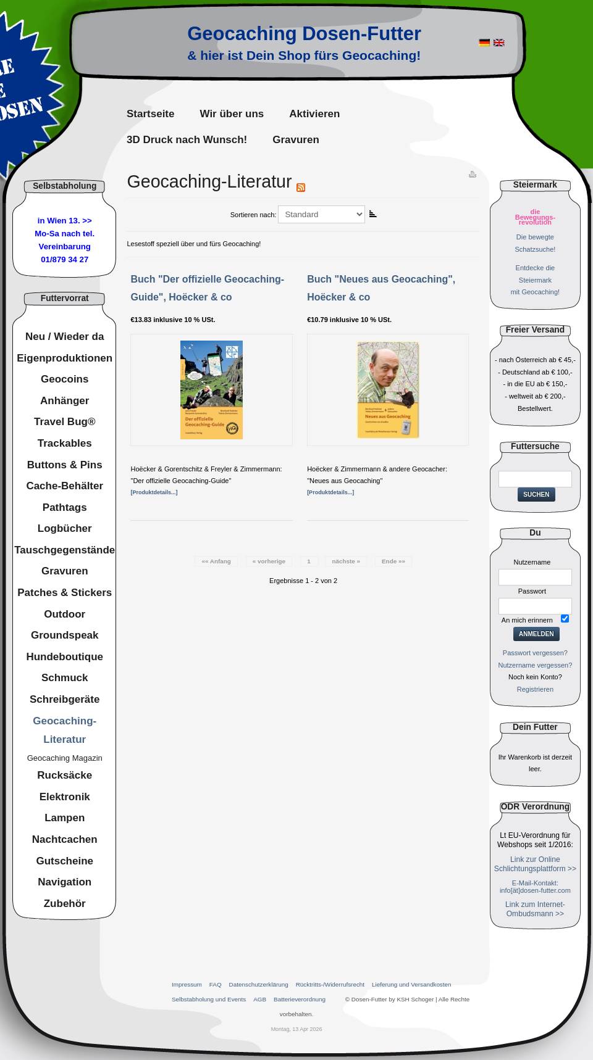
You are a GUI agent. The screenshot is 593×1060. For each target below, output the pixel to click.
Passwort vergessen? (535, 652)
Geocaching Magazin (65, 758)
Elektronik (65, 797)
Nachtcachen (65, 839)
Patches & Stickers (64, 592)
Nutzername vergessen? (535, 665)
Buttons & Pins (65, 465)
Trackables (65, 443)
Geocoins (64, 379)
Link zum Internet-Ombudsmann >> (535, 909)
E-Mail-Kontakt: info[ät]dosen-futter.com (535, 886)
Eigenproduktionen (64, 358)
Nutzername (531, 562)
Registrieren (535, 689)
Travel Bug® (64, 422)
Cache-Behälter (64, 486)
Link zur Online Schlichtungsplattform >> (535, 864)
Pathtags (65, 507)
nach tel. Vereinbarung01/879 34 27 (67, 246)
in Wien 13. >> (65, 220)
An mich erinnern (527, 620)
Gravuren (64, 571)
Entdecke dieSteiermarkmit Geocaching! (535, 280)
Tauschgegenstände (64, 550)
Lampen (64, 818)
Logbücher (65, 528)
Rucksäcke (64, 775)
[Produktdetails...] (153, 492)
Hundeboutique (64, 657)
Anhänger (64, 401)
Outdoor (64, 614)
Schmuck (64, 678)
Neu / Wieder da (64, 336)
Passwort (532, 591)
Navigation (64, 882)
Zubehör (65, 903)
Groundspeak (65, 635)
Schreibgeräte (64, 699)
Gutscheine (64, 861)
